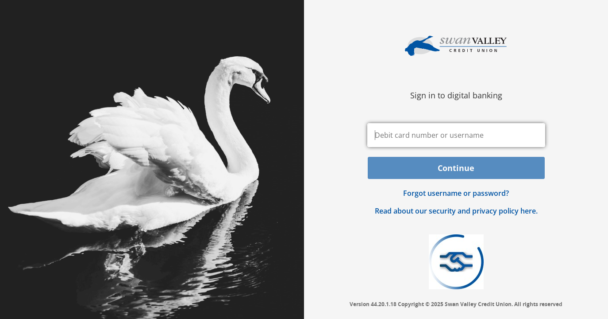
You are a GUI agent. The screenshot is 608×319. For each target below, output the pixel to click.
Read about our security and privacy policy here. (456, 211)
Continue (456, 168)
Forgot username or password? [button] (456, 193)
